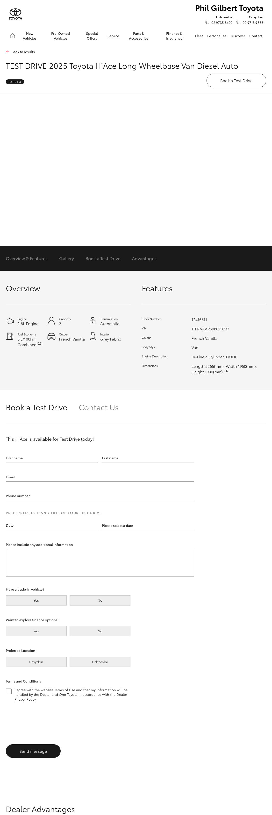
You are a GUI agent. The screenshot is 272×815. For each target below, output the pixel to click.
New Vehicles (29, 36)
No (100, 600)
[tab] (42, 406)
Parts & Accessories (139, 36)
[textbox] (52, 525)
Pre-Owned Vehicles (60, 36)
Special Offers (92, 36)
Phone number (18, 495)
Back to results (23, 52)
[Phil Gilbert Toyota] (15, 14)
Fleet (199, 35)
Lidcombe (100, 661)
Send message (33, 751)
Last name (110, 457)
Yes (36, 600)
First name (14, 457)
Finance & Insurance (174, 36)
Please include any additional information (39, 544)
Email (10, 476)
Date (10, 525)
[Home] (12, 35)
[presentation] (42, 721)
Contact (255, 35)
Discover (238, 35)
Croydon (36, 661)
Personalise (216, 35)
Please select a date (117, 525)
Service (113, 35)
